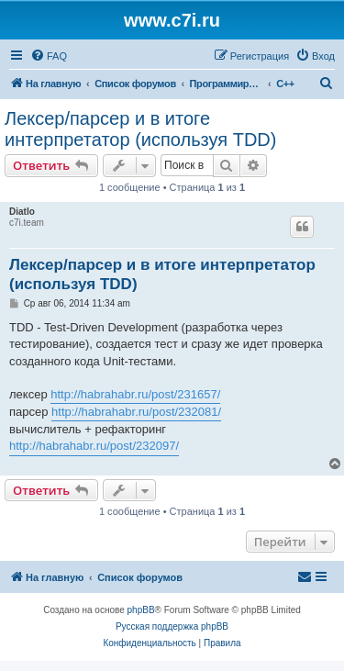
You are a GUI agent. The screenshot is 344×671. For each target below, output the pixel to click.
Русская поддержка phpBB (172, 626)
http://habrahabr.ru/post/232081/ (136, 412)
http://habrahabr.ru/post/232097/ (94, 446)
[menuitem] (48, 56)
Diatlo (22, 212)
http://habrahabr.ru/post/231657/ (135, 394)
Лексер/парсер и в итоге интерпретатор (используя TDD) (140, 129)
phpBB (141, 610)
